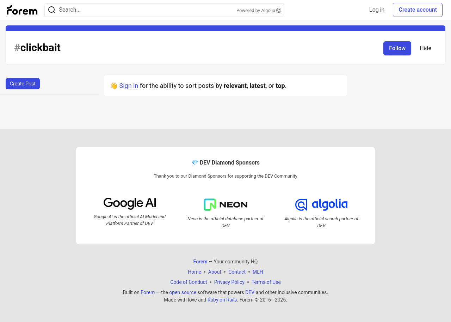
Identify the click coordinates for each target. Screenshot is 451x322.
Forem (148, 292)
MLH (258, 272)
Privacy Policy (229, 282)
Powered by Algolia (259, 10)
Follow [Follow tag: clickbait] (397, 48)
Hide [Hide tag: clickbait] (425, 48)
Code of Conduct (188, 282)
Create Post (23, 84)
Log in (376, 9)
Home (194, 272)
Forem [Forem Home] (200, 261)
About (214, 272)
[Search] (52, 10)
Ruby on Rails (222, 300)
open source (182, 292)
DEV (249, 292)
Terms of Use (266, 282)
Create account (418, 9)
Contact (237, 272)
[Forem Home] (22, 10)
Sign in (128, 85)
